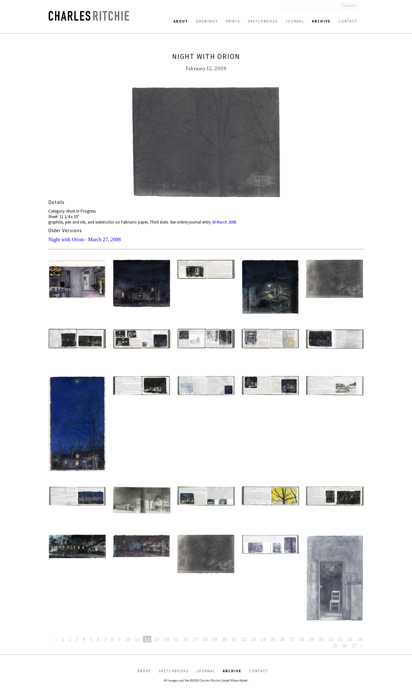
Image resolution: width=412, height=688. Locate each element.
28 (301, 639)
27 (292, 639)
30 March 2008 (224, 222)
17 (195, 639)
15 (176, 639)
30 (320, 639)
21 (234, 639)
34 (359, 639)
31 (330, 639)
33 (349, 639)
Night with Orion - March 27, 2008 (84, 239)
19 (214, 639)
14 (166, 639)
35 (334, 645)
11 (137, 639)
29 (311, 639)
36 (344, 645)
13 (156, 639)
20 (224, 639)
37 (354, 645)
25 (272, 639)
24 (263, 639)
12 (147, 639)
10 (127, 639)
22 (243, 639)
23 (253, 639)
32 (340, 639)
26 (282, 639)
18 (205, 639)
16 (185, 639)
